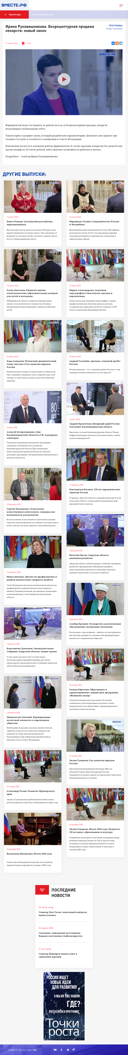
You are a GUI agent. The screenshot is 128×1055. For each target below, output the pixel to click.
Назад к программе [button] (114, 28)
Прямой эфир (13, 14)
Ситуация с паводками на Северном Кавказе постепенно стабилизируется (60, 934)
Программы (116, 25)
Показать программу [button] (43, 14)
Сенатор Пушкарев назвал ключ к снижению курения (58, 955)
